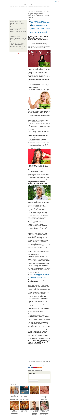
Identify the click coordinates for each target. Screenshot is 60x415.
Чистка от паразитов (39, 361)
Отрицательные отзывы (31, 361)
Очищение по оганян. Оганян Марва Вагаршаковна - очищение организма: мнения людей (40, 23)
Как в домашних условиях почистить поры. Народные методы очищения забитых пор (18, 28)
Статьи (28, 9)
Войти (56, 1)
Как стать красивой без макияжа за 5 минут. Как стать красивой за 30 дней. (18, 40)
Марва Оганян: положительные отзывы (39, 25)
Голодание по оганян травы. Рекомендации (39, 31)
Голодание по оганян (45, 361)
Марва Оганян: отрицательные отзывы (39, 26)
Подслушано (34, 9)
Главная (23, 9)
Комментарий (32, 373)
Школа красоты (30, 5)
